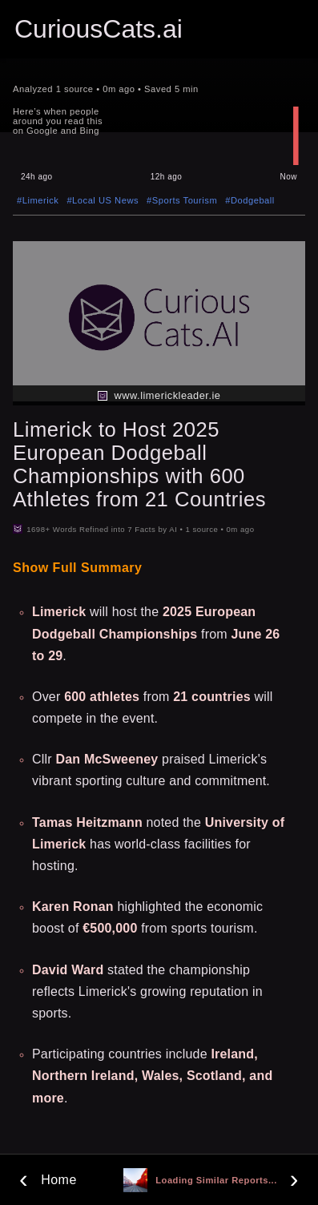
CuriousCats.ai (98, 28)
